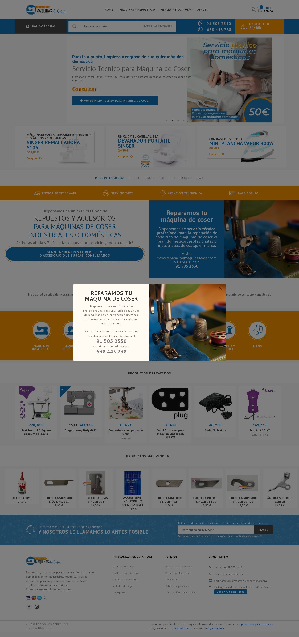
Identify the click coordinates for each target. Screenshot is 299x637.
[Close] (220, 288)
